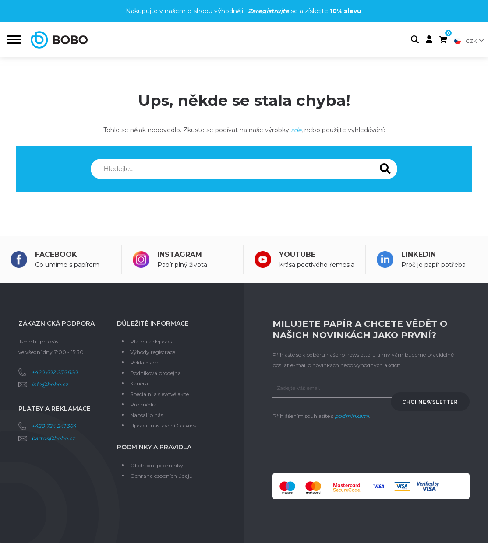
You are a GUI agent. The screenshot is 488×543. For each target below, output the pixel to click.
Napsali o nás (146, 415)
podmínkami (352, 416)
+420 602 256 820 (55, 372)
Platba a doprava (152, 341)
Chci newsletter (430, 402)
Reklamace (144, 362)
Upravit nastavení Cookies (163, 425)
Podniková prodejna (155, 373)
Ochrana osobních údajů (161, 476)
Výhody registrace (152, 352)
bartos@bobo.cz (53, 438)
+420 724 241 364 (54, 426)
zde (296, 130)
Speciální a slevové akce (159, 394)
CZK (471, 41)
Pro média (143, 404)
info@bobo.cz (50, 384)
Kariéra (139, 383)
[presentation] (339, 447)
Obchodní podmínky (156, 465)
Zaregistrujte (268, 11)
